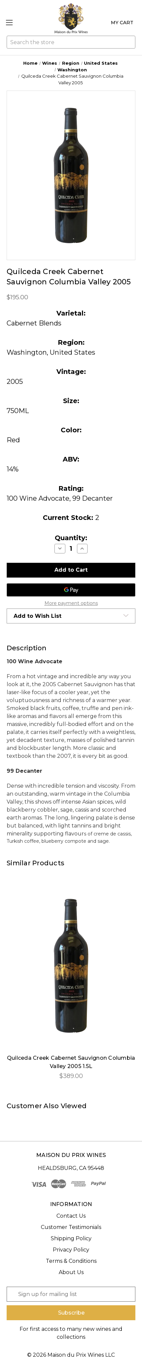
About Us (71, 1272)
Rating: (71, 488)
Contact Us (71, 1216)
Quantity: (71, 538)
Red (13, 440)
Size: (71, 401)
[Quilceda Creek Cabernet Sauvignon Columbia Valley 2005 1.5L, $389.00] (71, 965)
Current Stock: (71, 518)
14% (13, 469)
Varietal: (71, 313)
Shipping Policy (71, 1238)
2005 (15, 382)
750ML (18, 411)
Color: (71, 430)
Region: (71, 342)
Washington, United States (51, 352)
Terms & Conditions (71, 1261)
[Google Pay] (71, 590)
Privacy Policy (71, 1250)
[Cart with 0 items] (120, 23)
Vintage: (71, 372)
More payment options (71, 603)
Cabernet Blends (34, 323)
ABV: (71, 459)
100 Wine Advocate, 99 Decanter (60, 498)
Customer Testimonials (71, 1227)
